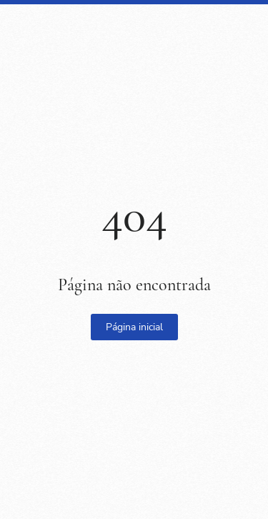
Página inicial (134, 327)
